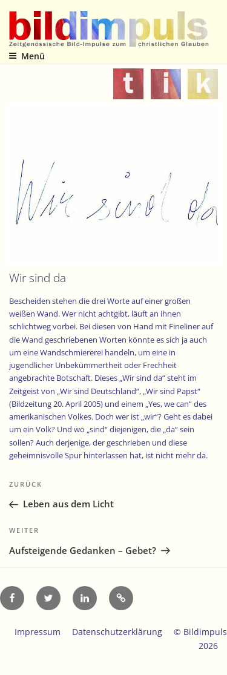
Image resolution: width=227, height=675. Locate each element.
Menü (26, 56)
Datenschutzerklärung (117, 631)
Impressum (38, 631)
